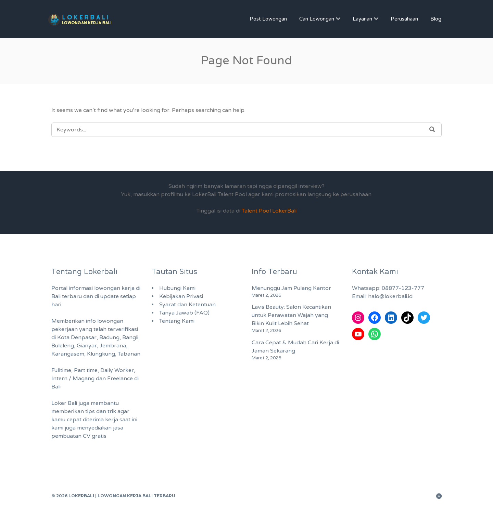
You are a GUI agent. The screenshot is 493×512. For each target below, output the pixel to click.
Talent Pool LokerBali (269, 210)
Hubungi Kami (177, 288)
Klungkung (101, 353)
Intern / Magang (72, 378)
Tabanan (129, 353)
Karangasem (67, 353)
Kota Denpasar (77, 337)
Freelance (120, 378)
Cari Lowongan (316, 19)
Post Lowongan (268, 19)
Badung (109, 337)
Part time (86, 370)
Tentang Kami (176, 321)
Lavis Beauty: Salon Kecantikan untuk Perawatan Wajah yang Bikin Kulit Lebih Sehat (291, 315)
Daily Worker (117, 370)
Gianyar (87, 345)
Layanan (362, 19)
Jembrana (113, 345)
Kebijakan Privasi (181, 296)
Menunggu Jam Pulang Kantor (291, 288)
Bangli (130, 337)
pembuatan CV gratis (78, 436)
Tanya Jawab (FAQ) (184, 312)
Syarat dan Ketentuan (187, 304)
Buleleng (62, 345)
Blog (435, 19)
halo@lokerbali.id (390, 296)
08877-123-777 (403, 288)
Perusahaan (404, 19)
